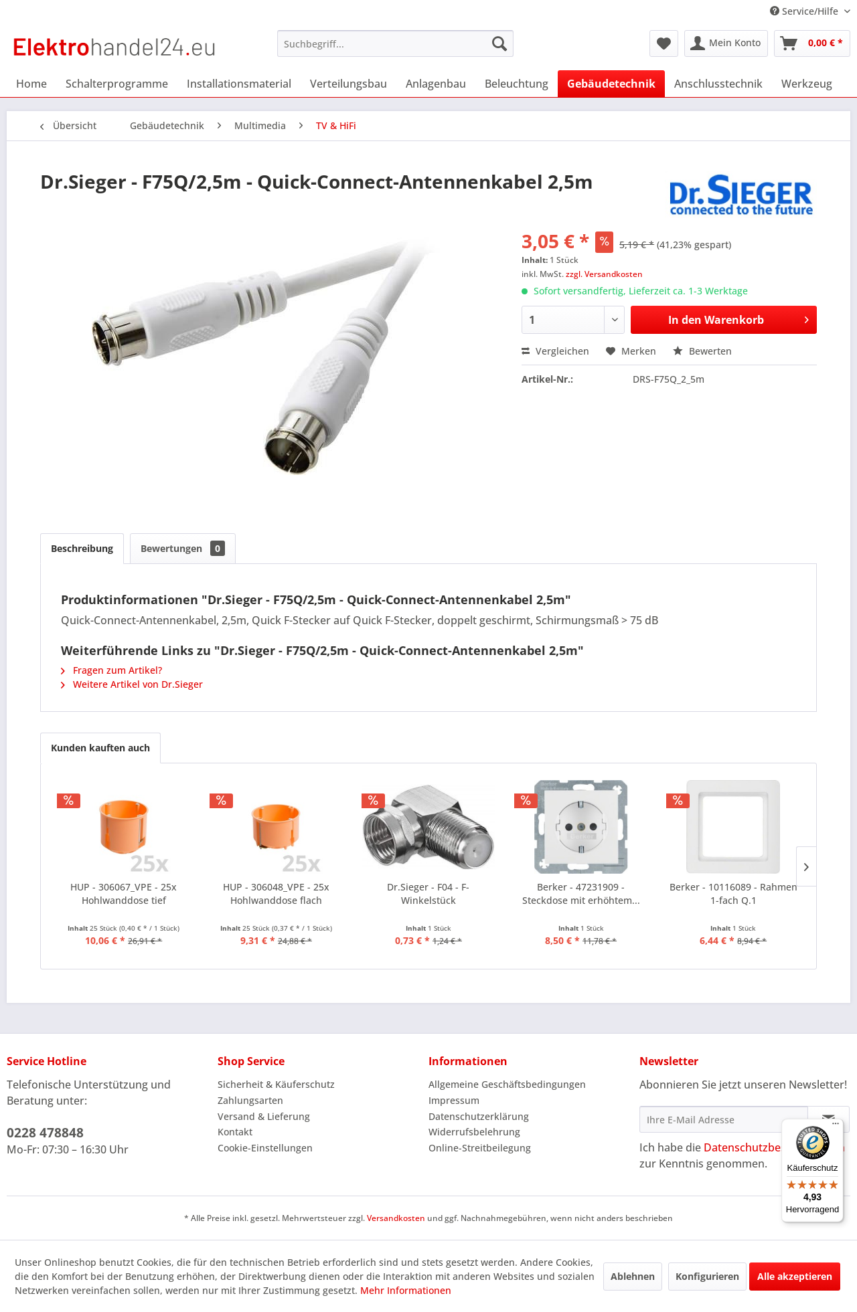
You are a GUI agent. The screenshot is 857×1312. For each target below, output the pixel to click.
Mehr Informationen (405, 1290)
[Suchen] (499, 43)
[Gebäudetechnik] (611, 83)
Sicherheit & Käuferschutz (276, 1084)
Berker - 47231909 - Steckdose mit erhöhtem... (581, 893)
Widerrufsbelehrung (474, 1131)
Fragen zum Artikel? (111, 670)
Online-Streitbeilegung (479, 1147)
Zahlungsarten (250, 1100)
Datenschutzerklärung (478, 1116)
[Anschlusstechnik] (718, 83)
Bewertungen (183, 548)
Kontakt (235, 1131)
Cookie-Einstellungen (265, 1147)
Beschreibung (82, 548)
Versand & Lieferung (264, 1116)
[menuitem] (395, 43)
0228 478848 (45, 1132)
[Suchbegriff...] (395, 43)
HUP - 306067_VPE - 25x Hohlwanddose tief (123, 893)
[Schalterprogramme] (116, 83)
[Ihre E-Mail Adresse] (723, 1119)
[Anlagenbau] (435, 83)
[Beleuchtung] (516, 83)
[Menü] (836, 1127)
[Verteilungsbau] (348, 83)
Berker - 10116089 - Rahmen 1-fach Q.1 (733, 893)
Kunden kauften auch (100, 747)
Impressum (453, 1100)
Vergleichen (555, 351)
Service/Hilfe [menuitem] (805, 11)
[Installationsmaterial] (239, 83)
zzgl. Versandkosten (604, 274)
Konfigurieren (707, 1276)
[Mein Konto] (726, 43)
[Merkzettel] (663, 43)
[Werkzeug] (807, 83)
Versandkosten (396, 1218)
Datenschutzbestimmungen (774, 1147)
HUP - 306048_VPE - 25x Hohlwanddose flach (276, 893)
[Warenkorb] (812, 43)
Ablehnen (633, 1276)
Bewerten (702, 351)
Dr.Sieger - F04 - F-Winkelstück (428, 893)
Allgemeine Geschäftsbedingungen (507, 1084)
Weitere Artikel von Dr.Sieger (132, 684)
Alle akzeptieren (794, 1276)
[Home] (31, 83)
